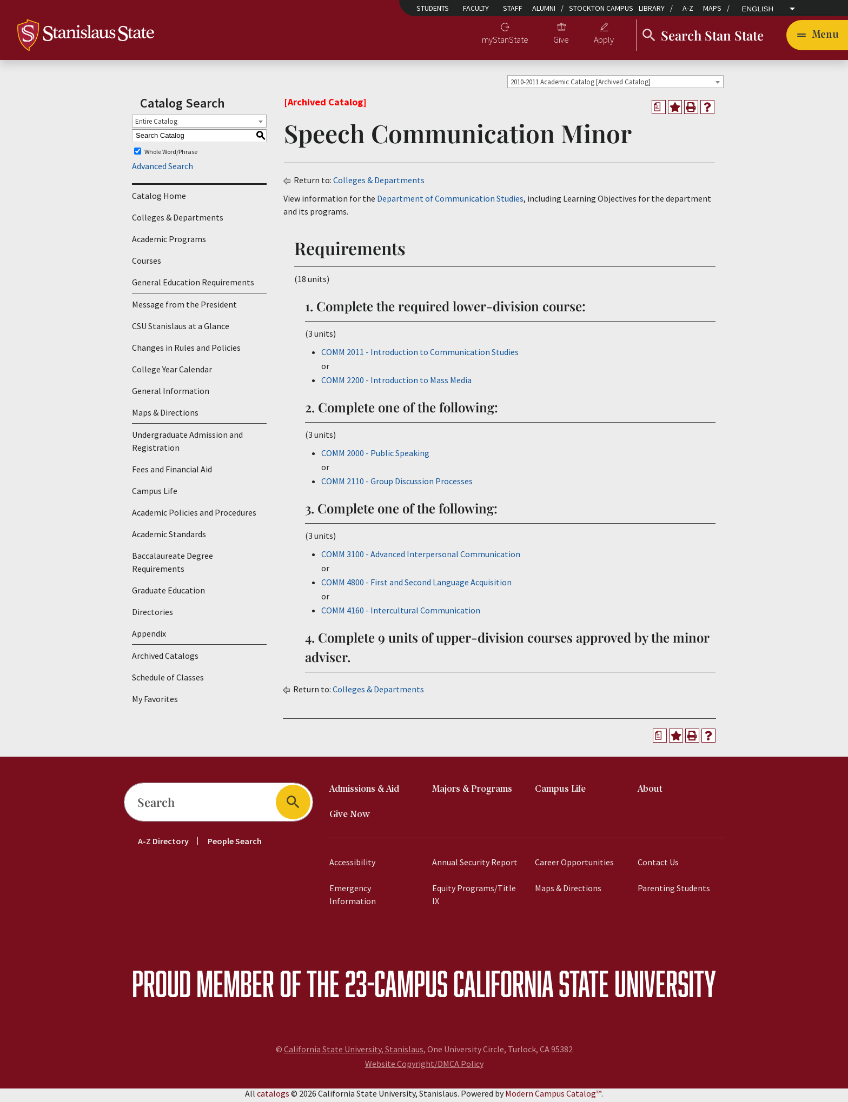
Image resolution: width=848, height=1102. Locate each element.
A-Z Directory (163, 844)
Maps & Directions (165, 416)
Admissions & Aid (364, 792)
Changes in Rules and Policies (186, 351)
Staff (512, 8)
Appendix (149, 637)
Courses (146, 264)
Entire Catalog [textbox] (156, 124)
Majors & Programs (472, 792)
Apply (604, 41)
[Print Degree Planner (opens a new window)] (659, 110)
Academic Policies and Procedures (194, 516)
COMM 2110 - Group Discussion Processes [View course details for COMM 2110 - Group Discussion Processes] (397, 484)
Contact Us (658, 865)
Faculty (476, 8)
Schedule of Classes (168, 681)
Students (432, 8)
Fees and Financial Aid (172, 472)
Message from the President (184, 308)
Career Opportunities (574, 865)
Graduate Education (168, 594)
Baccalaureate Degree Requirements (172, 566)
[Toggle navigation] (817, 37)
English (758, 9)
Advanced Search (162, 169)
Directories (152, 615)
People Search (235, 844)
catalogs (273, 1096)
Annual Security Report (475, 865)
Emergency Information (352, 898)
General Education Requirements (193, 285)
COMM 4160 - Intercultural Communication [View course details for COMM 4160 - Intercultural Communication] (400, 613)
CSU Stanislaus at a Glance (180, 329)
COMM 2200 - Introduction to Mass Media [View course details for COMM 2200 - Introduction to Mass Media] (396, 383)
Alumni (543, 8)
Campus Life (154, 494)
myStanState (505, 41)
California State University (584, 986)
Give (561, 41)
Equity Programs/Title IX (474, 898)
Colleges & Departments (177, 221)
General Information (170, 394)
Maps (712, 8)
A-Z (688, 8)
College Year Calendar (172, 373)
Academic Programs (169, 242)
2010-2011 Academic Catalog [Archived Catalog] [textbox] (581, 85)
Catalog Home (159, 199)
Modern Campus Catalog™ (553, 1096)
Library (652, 8)
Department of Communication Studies (450, 201)
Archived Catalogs (165, 659)
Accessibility (352, 865)
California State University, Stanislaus (353, 1052)
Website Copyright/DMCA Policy (424, 1066)
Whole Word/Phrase (170, 155)
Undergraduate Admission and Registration (187, 445)
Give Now (349, 818)
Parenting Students (674, 891)
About (650, 792)
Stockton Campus (601, 8)
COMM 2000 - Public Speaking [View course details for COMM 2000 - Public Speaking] (375, 456)
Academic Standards (169, 537)
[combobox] (615, 84)
